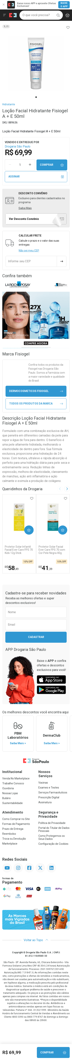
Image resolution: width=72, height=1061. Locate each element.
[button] (36, 63)
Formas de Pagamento (16, 823)
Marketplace (9, 843)
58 (12, 568)
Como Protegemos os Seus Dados (51, 837)
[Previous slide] (60, 489)
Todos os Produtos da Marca (36, 403)
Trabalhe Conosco (13, 783)
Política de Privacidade (52, 822)
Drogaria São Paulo (17, 146)
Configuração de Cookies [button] (53, 843)
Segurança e (54, 814)
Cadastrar (36, 637)
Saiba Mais (25, 208)
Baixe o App (64, 5)
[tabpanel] (36, 63)
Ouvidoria (8, 788)
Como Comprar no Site (16, 819)
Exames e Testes (48, 787)
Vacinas (43, 782)
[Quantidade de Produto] (20, 164)
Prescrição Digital (48, 797)
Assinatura (45, 802)
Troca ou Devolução (14, 838)
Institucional (12, 772)
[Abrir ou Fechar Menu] (4, 15)
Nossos (54, 774)
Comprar (52, 164)
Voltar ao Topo (36, 940)
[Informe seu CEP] (31, 261)
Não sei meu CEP (29, 250)
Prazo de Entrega (12, 828)
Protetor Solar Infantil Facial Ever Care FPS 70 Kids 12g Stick (19, 550)
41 (45, 568)
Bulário (6, 798)
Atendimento (12, 812)
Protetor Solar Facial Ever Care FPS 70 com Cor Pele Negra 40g (52, 550)
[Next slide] (67, 489)
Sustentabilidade (12, 803)
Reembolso (9, 833)
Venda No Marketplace (16, 778)
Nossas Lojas (10, 793)
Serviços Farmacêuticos (52, 792)
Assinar (36, 176)
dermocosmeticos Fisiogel (36, 391)
